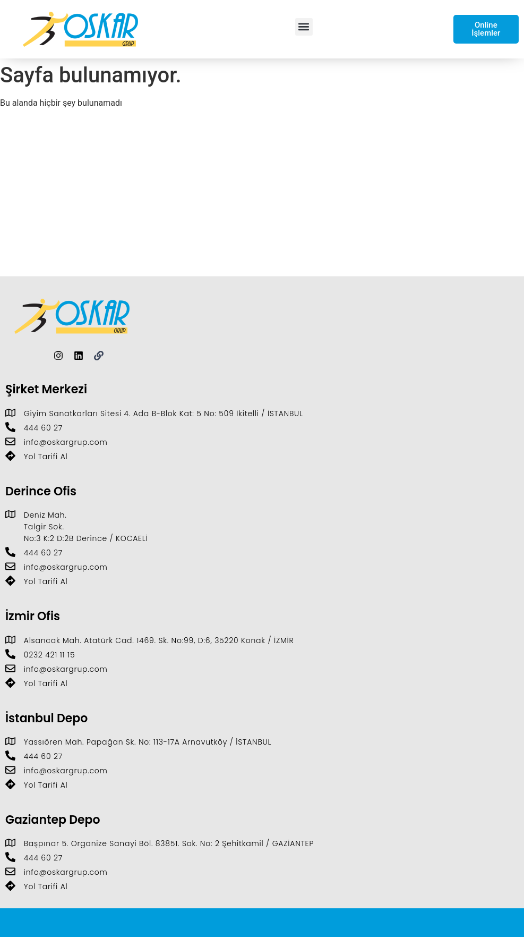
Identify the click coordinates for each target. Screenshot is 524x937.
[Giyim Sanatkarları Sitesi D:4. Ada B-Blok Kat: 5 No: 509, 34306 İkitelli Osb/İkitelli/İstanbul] (262, 196)
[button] (304, 27)
